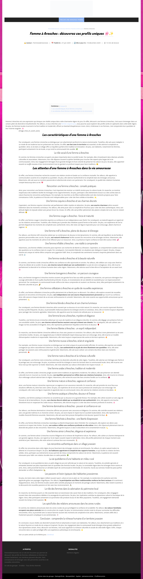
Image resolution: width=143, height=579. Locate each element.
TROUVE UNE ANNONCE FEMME (71, 20)
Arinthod (50, 535)
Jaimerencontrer (87, 576)
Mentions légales (73, 553)
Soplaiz (78, 576)
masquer (62, 106)
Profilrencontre (100, 576)
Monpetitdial (70, 576)
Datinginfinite (59, 576)
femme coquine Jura (68, 124)
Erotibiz (22, 565)
